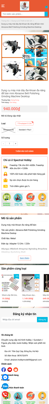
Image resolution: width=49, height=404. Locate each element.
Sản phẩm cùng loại (13, 268)
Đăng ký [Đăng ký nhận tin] (42, 319)
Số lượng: (5, 137)
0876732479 (22, 355)
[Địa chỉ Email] (24, 319)
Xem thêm (24, 258)
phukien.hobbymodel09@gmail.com (26, 360)
